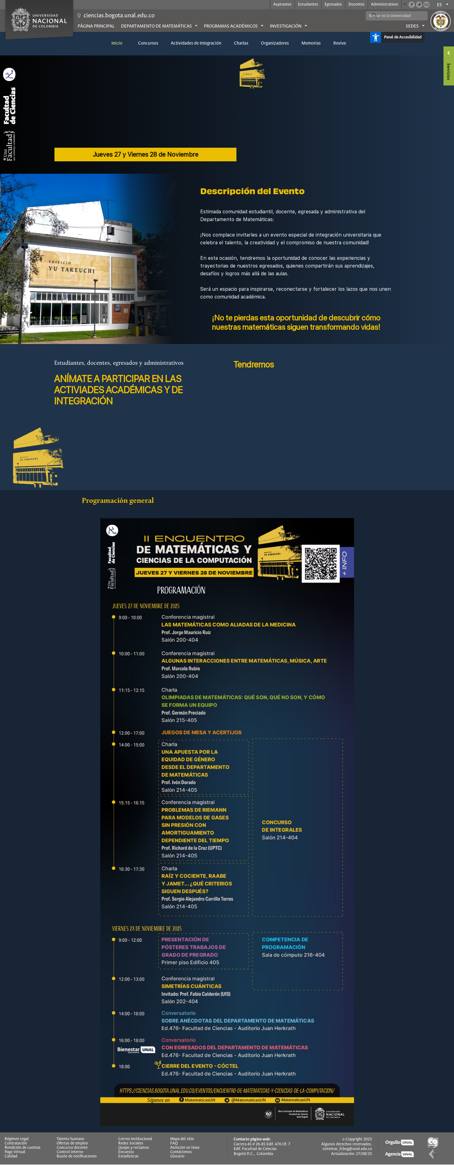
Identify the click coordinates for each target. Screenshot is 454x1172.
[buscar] (392, 16)
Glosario (177, 1156)
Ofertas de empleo (72, 1143)
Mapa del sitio (182, 1139)
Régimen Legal (17, 1139)
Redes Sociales (130, 1143)
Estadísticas (128, 1156)
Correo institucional (135, 1139)
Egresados (333, 4)
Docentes (356, 4)
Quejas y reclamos (133, 1148)
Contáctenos (181, 1152)
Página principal (96, 26)
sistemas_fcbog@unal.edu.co (347, 1149)
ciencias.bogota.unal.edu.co (119, 15)
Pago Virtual (15, 1152)
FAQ (174, 1143)
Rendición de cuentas (23, 1148)
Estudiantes (308, 4)
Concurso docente (72, 1148)
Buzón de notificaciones (77, 1156)
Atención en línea (184, 1148)
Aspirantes (282, 4)
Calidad (11, 1156)
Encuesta (126, 1152)
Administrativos (384, 4)
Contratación (16, 1143)
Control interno (70, 1152)
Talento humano (70, 1139)
